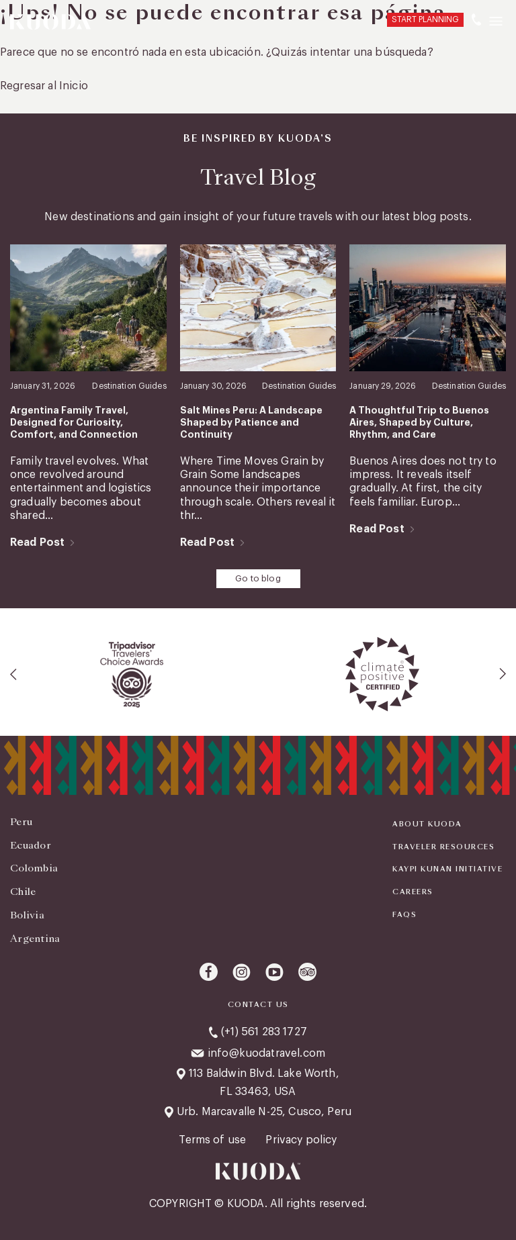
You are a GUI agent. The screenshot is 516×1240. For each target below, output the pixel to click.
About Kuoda (427, 824)
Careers (412, 892)
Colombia (34, 868)
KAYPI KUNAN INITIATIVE (447, 869)
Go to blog (258, 578)
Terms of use (214, 1140)
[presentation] (14, 674)
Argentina (35, 938)
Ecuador (30, 845)
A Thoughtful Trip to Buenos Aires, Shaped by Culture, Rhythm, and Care (419, 422)
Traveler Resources (443, 847)
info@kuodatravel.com (266, 1053)
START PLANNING (425, 19)
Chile (23, 891)
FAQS (404, 915)
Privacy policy (301, 1140)
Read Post (37, 542)
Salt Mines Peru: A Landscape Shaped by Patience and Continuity (251, 422)
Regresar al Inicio (44, 86)
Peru (21, 821)
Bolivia (27, 915)
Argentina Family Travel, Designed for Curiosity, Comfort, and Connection (74, 422)
